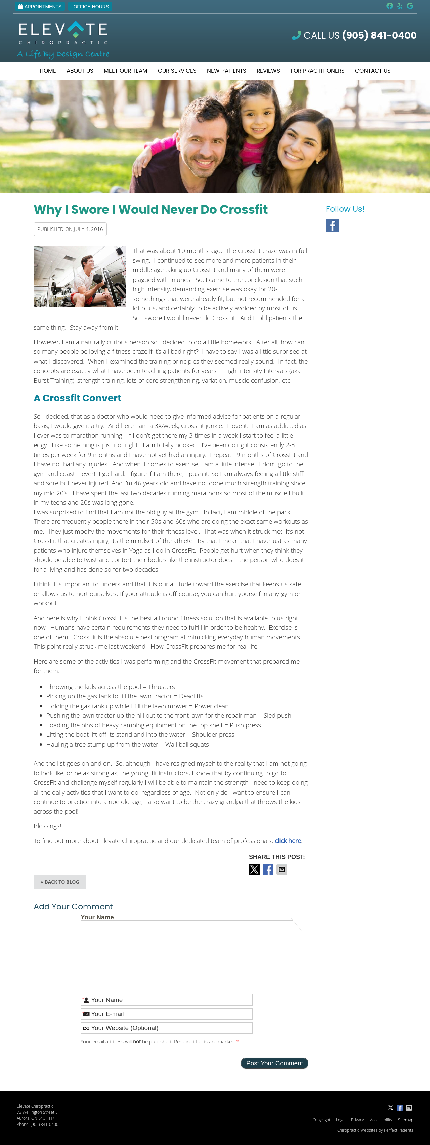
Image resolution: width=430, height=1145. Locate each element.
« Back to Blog (60, 882)
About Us (80, 71)
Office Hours (91, 6)
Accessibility (381, 1119)
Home (48, 71)
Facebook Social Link (332, 225)
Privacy (357, 1119)
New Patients (226, 71)
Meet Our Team (125, 71)
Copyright (321, 1119)
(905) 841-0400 (44, 1124)
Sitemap (405, 1119)
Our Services (177, 71)
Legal (340, 1119)
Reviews (268, 71)
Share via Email (282, 869)
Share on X (255, 869)
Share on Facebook (269, 869)
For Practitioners (318, 71)
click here (288, 840)
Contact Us (373, 71)
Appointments (39, 6)
